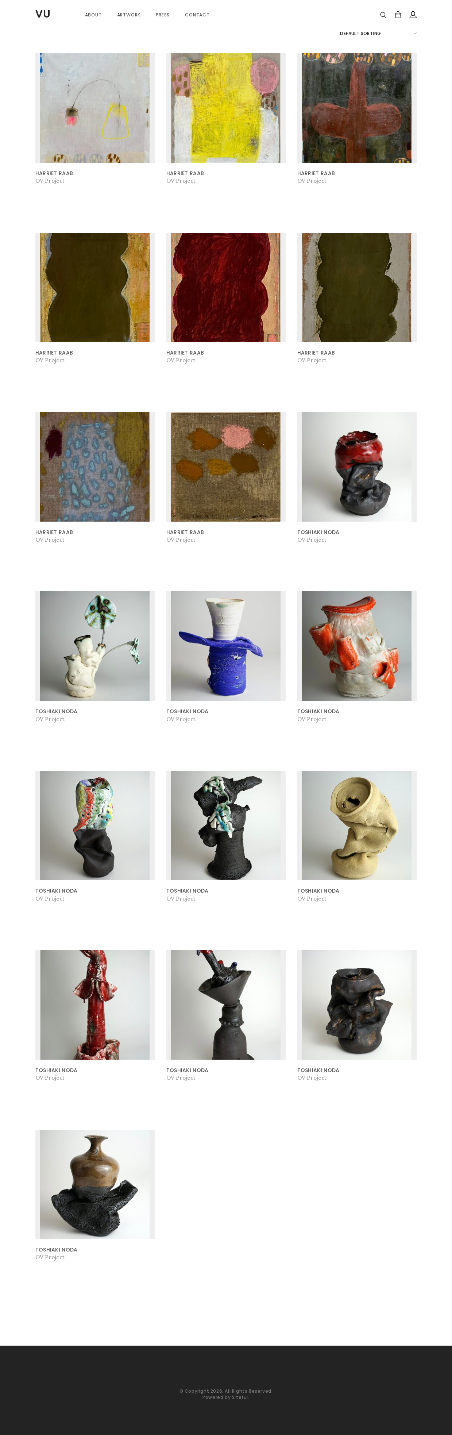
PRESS (163, 15)
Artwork (129, 15)
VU (43, 14)
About (93, 15)
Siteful (240, 1397)
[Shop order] (378, 33)
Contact (197, 15)
